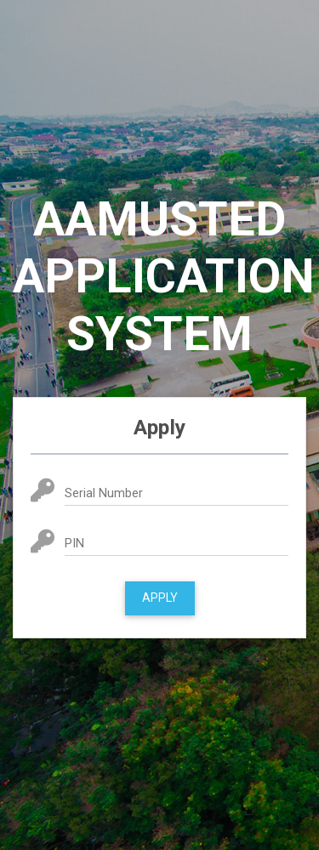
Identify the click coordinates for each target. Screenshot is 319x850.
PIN (74, 543)
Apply (160, 597)
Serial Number (104, 493)
